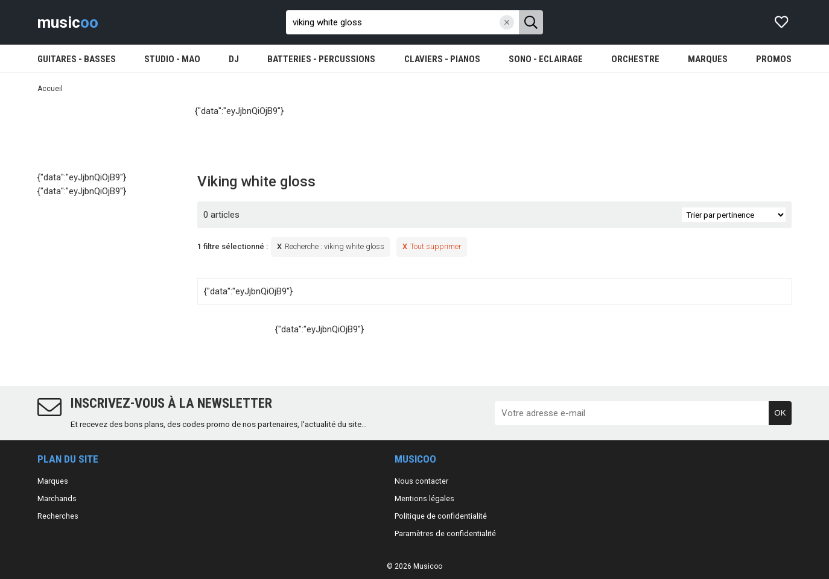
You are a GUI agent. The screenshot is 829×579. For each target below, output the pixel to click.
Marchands (57, 498)
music (67, 22)
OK (780, 412)
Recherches (57, 515)
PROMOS (774, 59)
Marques (52, 481)
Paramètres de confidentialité (445, 533)
